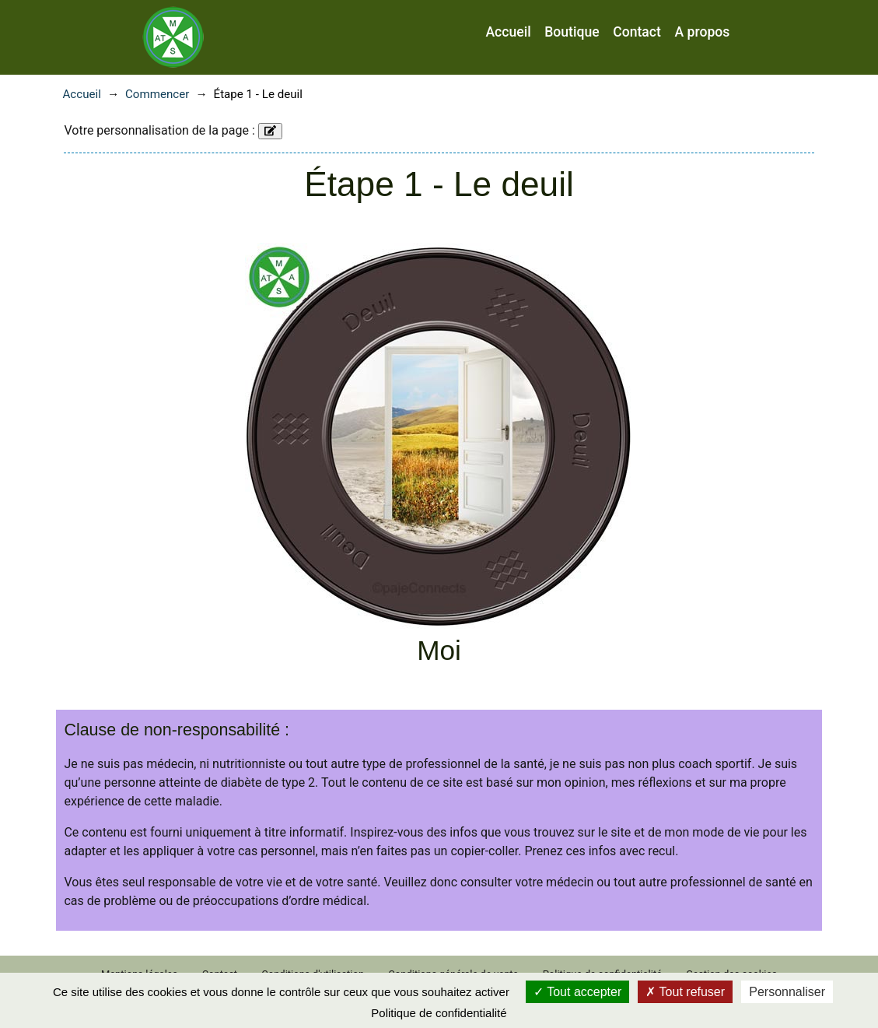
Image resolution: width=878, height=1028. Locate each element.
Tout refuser (685, 991)
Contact (637, 32)
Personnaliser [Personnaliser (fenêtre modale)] (787, 991)
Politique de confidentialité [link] (438, 1012)
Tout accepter (577, 991)
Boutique (571, 32)
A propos (701, 32)
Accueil (507, 32)
